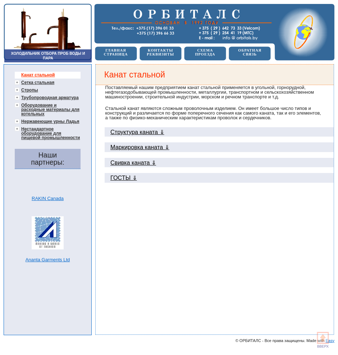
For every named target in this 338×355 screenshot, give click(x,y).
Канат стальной (38, 74)
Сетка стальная (37, 82)
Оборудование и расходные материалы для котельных (50, 109)
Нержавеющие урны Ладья (50, 121)
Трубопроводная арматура (50, 97)
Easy (330, 340)
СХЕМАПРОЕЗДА (205, 52)
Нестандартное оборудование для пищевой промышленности (50, 133)
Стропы (29, 90)
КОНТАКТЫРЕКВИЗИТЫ (160, 52)
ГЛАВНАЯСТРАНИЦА (116, 52)
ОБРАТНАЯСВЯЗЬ (249, 52)
